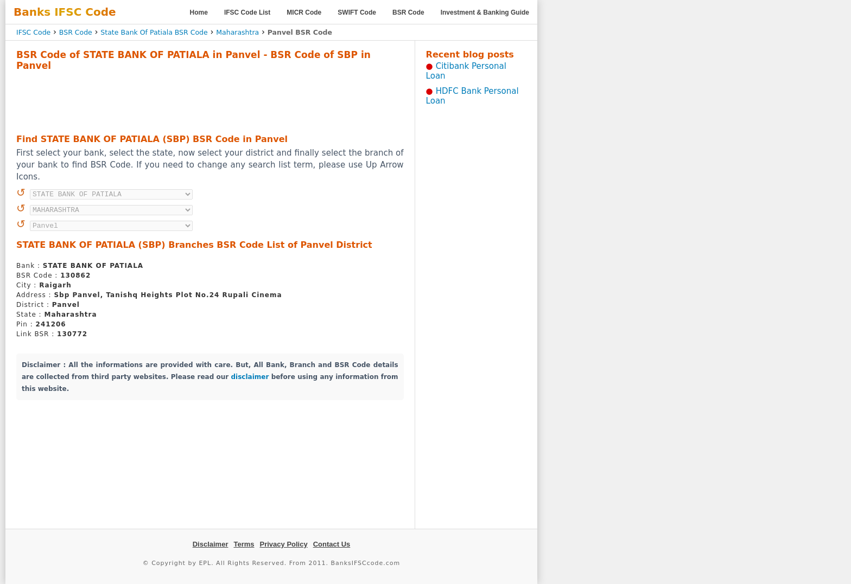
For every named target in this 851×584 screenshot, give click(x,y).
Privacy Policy (284, 544)
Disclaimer (210, 544)
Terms (243, 544)
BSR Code (408, 12)
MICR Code (304, 12)
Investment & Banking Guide (485, 12)
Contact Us (332, 544)
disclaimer (250, 377)
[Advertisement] (210, 100)
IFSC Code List (247, 12)
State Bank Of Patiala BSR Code (153, 32)
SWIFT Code (357, 12)
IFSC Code (33, 32)
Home (199, 12)
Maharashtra (237, 32)
